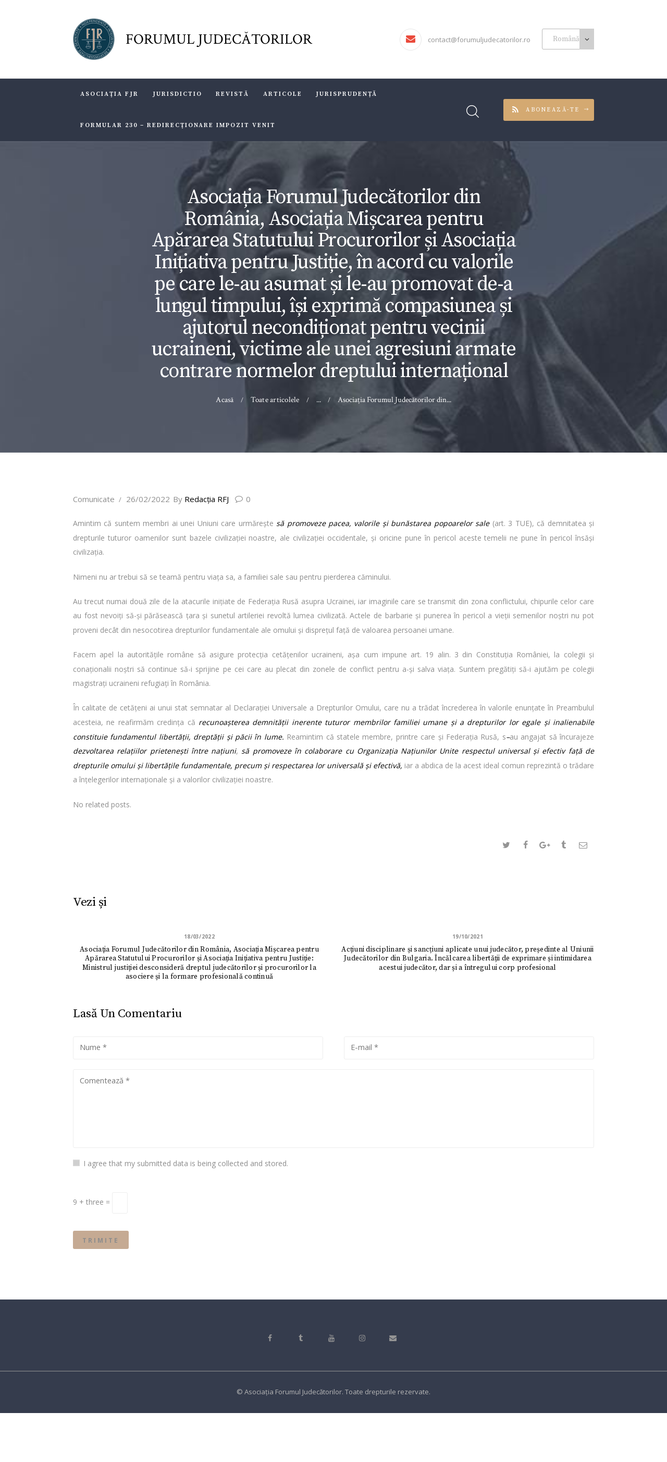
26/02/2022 (148, 499)
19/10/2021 (468, 937)
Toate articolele (274, 400)
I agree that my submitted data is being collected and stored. (185, 1204)
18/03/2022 (199, 937)
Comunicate (94, 499)
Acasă (225, 400)
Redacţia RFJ (209, 499)
